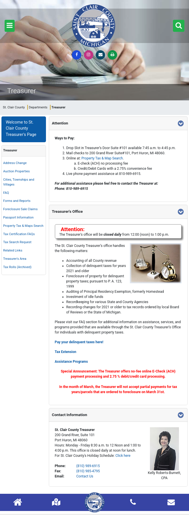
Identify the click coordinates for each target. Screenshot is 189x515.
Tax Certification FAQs (19, 234)
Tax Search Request (17, 242)
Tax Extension (65, 352)
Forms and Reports (16, 201)
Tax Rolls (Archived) (17, 267)
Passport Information (18, 217)
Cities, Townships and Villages (18, 182)
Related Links (12, 250)
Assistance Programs (71, 362)
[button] (10, 26)
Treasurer (10, 150)
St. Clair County (14, 107)
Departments (38, 107)
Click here (122, 456)
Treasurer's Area (14, 259)
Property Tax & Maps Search (23, 226)
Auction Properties (16, 171)
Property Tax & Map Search (102, 158)
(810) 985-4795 (88, 471)
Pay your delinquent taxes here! (79, 342)
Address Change (15, 163)
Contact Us (84, 476)
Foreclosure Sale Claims (20, 209)
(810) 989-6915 (88, 466)
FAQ (6, 193)
